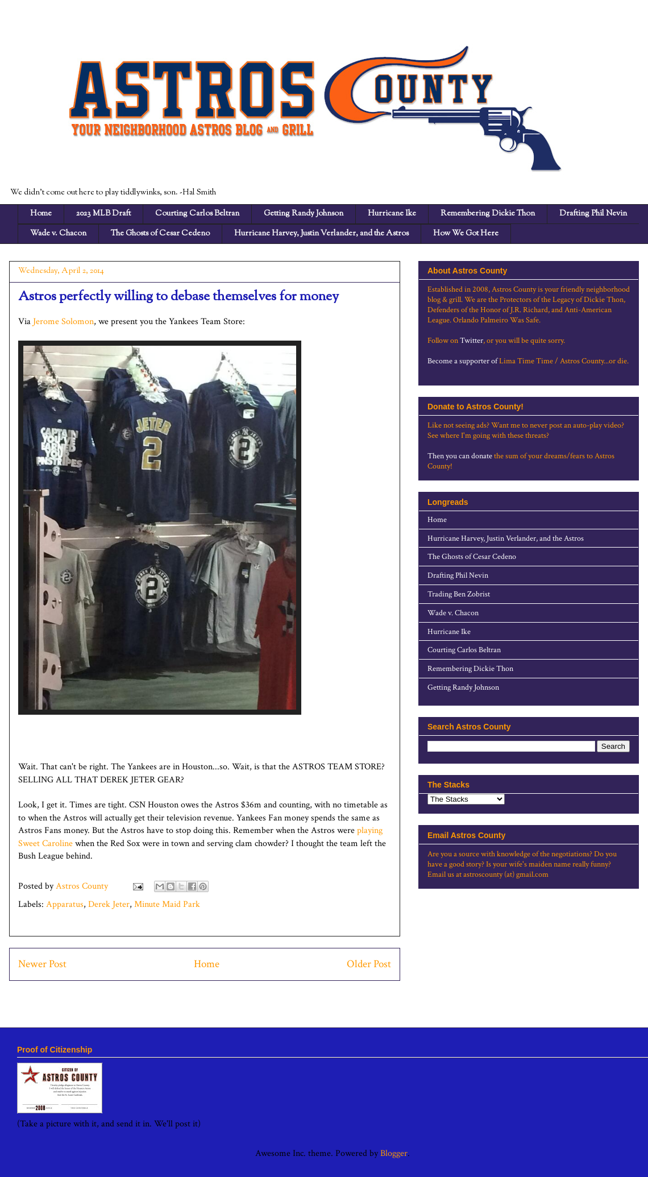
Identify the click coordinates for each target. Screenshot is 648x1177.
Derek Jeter (109, 904)
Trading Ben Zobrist (458, 594)
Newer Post (42, 964)
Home (41, 213)
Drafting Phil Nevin (593, 213)
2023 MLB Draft (103, 213)
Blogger (394, 1153)
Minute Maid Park (167, 904)
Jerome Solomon (63, 322)
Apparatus (65, 904)
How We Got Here (466, 233)
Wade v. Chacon (58, 233)
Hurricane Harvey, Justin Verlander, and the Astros (321, 233)
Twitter (471, 340)
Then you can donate (459, 456)
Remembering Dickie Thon (488, 213)
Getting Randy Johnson (303, 213)
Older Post (369, 964)
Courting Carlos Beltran (197, 213)
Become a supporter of (462, 361)
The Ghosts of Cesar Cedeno (160, 233)
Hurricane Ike (392, 213)
